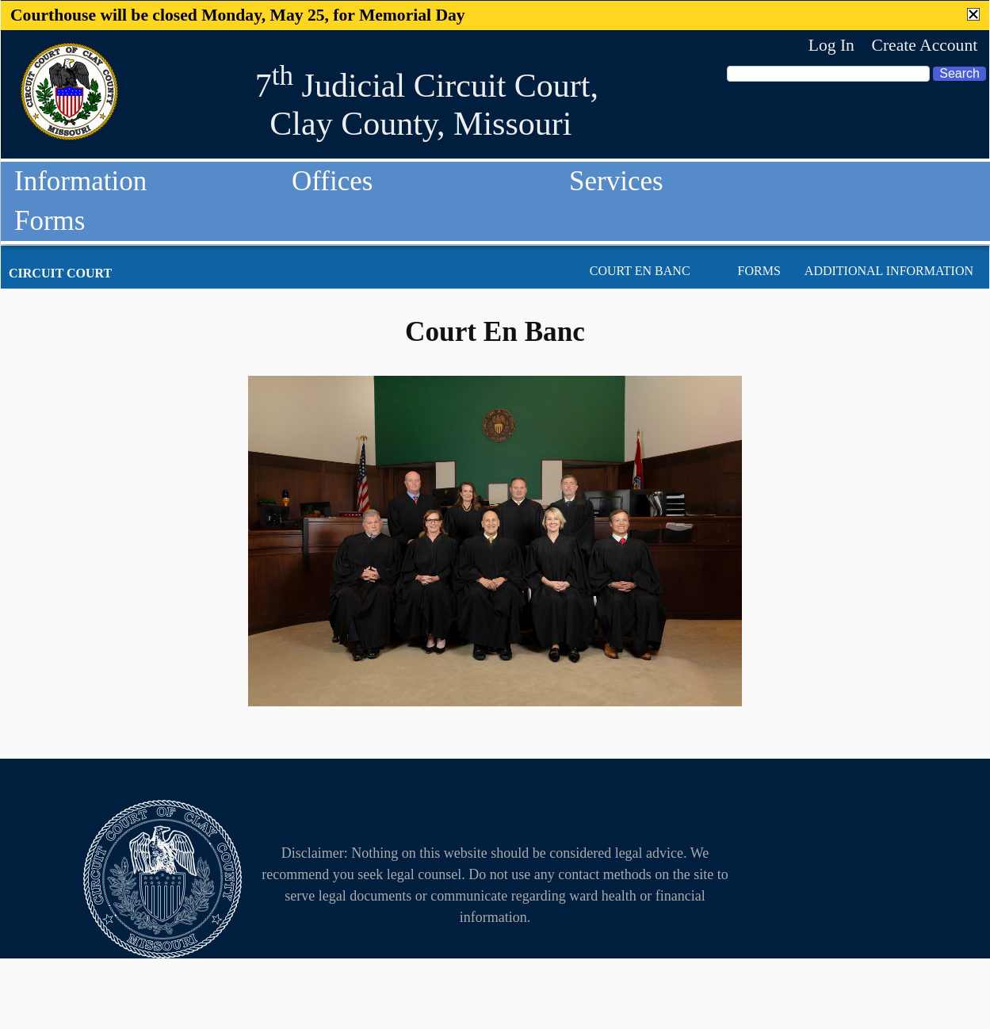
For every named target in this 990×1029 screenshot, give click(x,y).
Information (80, 181)
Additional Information (889, 270)
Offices (332, 181)
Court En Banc (640, 270)
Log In (831, 45)
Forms (49, 220)
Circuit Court (60, 273)
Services (616, 181)
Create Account (924, 45)
